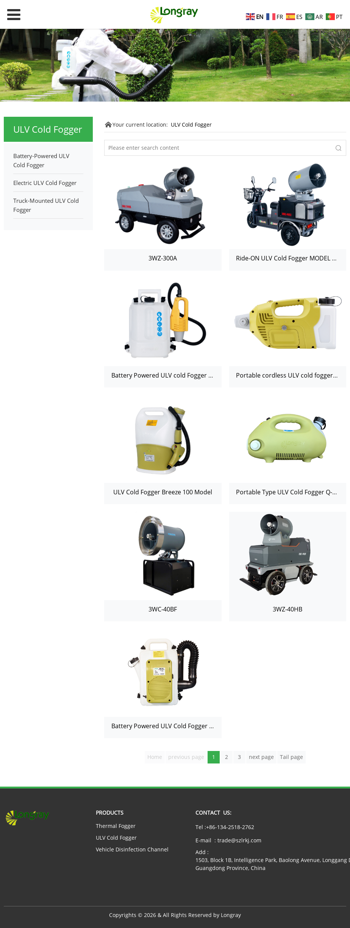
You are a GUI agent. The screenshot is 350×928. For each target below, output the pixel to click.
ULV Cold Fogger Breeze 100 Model (162, 492)
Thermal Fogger (116, 825)
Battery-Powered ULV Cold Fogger (41, 160)
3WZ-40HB (287, 609)
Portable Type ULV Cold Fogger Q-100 (289, 492)
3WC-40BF (162, 609)
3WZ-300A (162, 258)
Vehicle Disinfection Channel (132, 849)
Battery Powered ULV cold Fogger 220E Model (176, 375)
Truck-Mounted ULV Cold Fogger (46, 205)
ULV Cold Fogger (191, 124)
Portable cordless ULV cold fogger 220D (292, 375)
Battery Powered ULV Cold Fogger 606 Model (175, 726)
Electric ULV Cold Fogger (45, 183)
